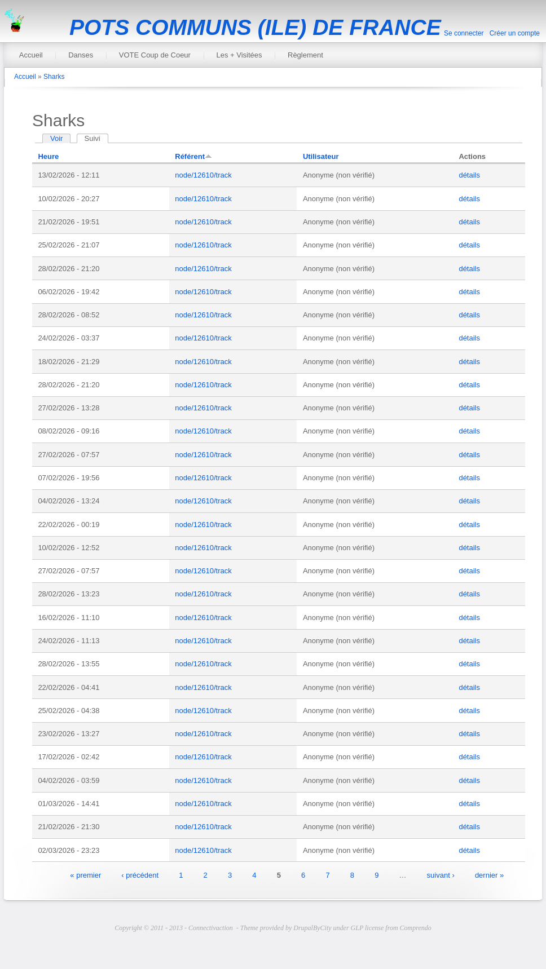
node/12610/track (203, 175)
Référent (193, 156)
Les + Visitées (239, 55)
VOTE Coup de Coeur (155, 55)
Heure (48, 156)
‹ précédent (139, 874)
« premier (85, 874)
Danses (80, 55)
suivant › (441, 874)
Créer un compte (515, 33)
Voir (56, 138)
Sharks (53, 77)
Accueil (31, 55)
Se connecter (464, 33)
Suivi (96, 138)
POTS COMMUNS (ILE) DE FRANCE (255, 27)
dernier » (489, 874)
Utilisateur (321, 156)
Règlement (305, 55)
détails (469, 175)
